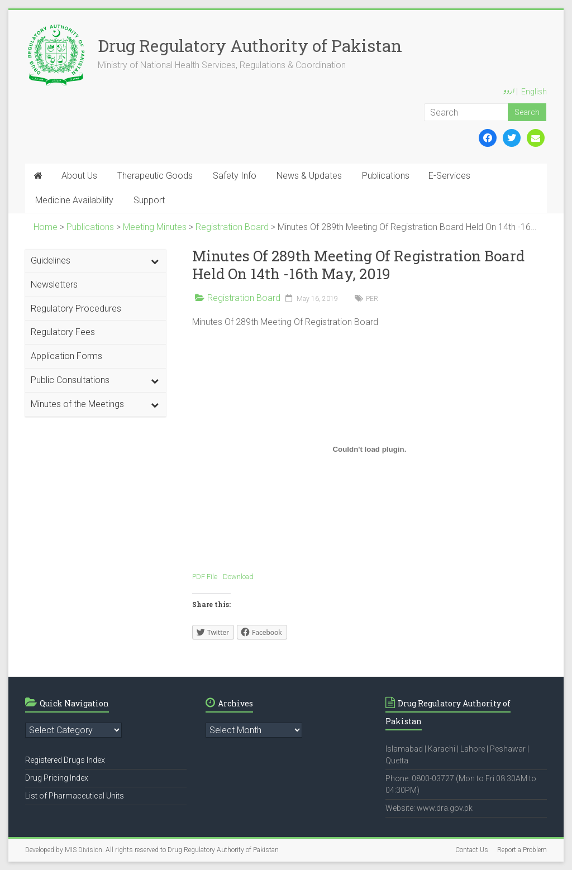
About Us (79, 175)
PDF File (204, 576)
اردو (508, 92)
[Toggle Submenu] (155, 261)
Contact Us (471, 850)
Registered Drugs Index (65, 760)
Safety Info (234, 175)
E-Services (449, 175)
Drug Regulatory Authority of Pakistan (250, 45)
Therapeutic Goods (155, 175)
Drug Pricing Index (56, 777)
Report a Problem (522, 850)
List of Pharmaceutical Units (74, 795)
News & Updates (309, 175)
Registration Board (243, 298)
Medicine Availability (74, 200)
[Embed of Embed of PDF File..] (369, 449)
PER (372, 299)
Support (149, 200)
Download (238, 576)
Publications (385, 175)
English (534, 91)
